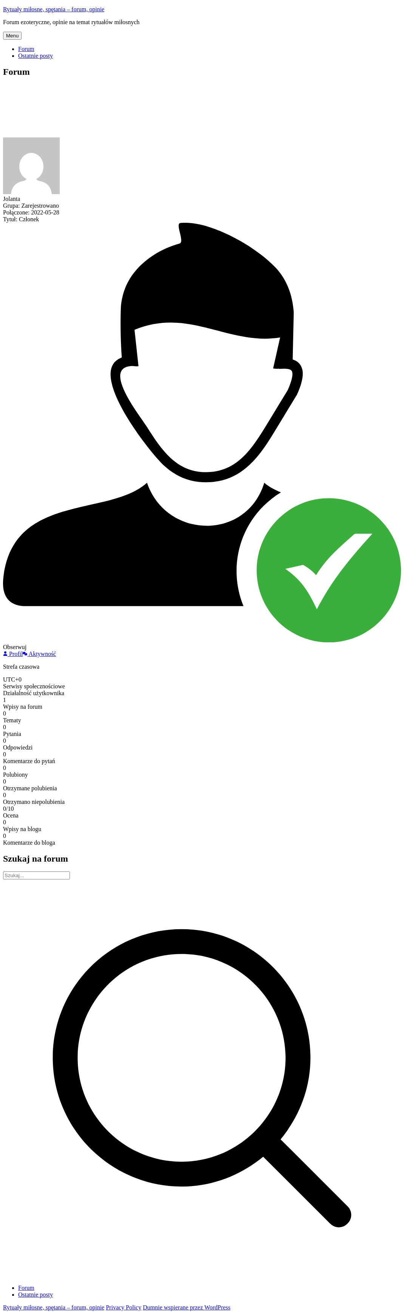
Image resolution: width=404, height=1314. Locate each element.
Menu (12, 36)
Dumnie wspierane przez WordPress (187, 1307)
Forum (26, 49)
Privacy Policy (123, 1307)
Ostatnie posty (35, 55)
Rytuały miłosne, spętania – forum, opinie (53, 9)
